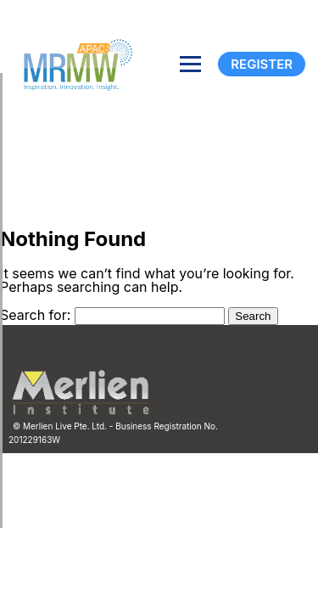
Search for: (35, 314)
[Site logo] (72, 63)
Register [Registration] (262, 64)
